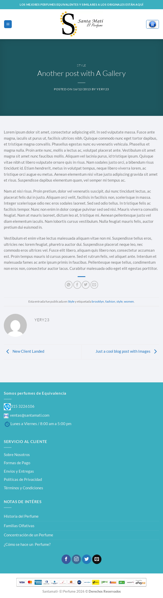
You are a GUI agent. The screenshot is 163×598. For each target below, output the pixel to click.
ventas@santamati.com (26, 415)
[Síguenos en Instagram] (76, 559)
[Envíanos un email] (96, 559)
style (120, 301)
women (129, 301)
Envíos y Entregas (19, 471)
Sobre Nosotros (17, 454)
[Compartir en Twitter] (85, 285)
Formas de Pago (17, 462)
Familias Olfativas (19, 525)
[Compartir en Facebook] (77, 285)
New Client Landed (24, 351)
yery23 (103, 89)
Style (81, 65)
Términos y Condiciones (23, 487)
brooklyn (98, 301)
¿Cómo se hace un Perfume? (27, 544)
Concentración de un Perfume (28, 535)
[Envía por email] (94, 285)
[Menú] (7, 24)
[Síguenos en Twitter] (86, 559)
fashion (110, 301)
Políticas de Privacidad (23, 479)
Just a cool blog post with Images (127, 351)
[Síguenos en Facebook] (66, 559)
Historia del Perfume (21, 516)
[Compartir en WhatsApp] (69, 285)
